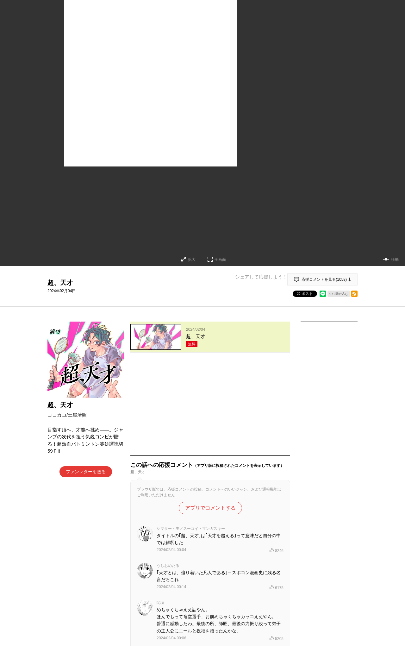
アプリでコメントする (210, 417)
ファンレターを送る (86, 471)
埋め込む (341, 294)
